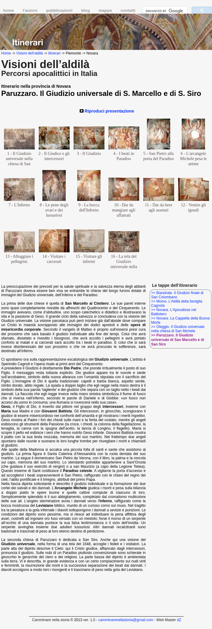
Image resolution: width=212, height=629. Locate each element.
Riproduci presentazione (109, 111)
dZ (179, 620)
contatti (128, 10)
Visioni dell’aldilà (29, 53)
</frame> (198, 617)
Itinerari (54, 53)
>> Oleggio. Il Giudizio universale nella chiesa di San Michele (177, 329)
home (9, 10)
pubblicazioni (60, 10)
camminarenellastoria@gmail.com (125, 620)
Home (6, 53)
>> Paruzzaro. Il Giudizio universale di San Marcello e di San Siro (177, 339)
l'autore (30, 10)
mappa (105, 10)
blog (86, 10)
